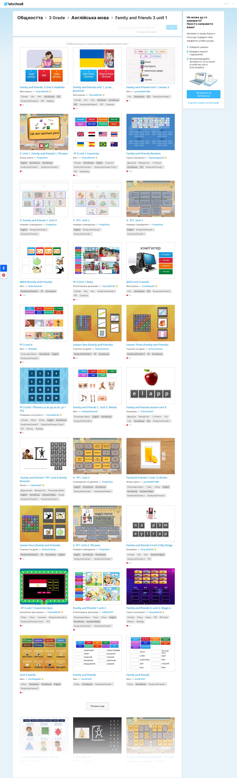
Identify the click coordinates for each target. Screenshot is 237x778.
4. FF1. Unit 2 (81, 477)
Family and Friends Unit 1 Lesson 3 (147, 87)
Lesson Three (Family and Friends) (147, 344)
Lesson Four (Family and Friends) (40, 545)
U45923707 (107, 612)
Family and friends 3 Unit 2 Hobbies (42, 87)
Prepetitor (42, 157)
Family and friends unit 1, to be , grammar (93, 88)
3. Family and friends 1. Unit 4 (38, 220)
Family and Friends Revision (143, 153)
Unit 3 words (28, 675)
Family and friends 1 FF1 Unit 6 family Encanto (43, 479)
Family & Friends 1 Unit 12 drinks (146, 477)
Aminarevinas (35, 286)
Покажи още (97, 706)
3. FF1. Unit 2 (81, 220)
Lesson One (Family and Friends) (93, 344)
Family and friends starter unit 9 (146, 407)
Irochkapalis (148, 286)
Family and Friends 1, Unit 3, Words (95, 407)
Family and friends (84, 675)
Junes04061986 (142, 91)
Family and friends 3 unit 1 (141, 17)
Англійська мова (90, 17)
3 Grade (57, 17)
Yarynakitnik (42, 91)
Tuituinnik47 (147, 411)
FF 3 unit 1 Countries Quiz (36, 608)
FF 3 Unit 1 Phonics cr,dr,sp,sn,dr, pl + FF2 (43, 408)
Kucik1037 (86, 679)
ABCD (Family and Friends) (36, 282)
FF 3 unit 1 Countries (86, 153)
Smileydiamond (89, 411)
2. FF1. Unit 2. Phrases (86, 545)
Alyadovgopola (156, 157)
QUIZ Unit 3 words (137, 282)
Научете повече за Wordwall (203, 102)
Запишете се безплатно (203, 94)
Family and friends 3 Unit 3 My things (149, 545)
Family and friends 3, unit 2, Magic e (148, 608)
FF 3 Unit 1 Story (83, 282)
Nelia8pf (32, 348)
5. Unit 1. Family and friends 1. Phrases (44, 153)
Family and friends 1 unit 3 (90, 608)
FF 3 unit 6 (26, 344)
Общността (30, 17)
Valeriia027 (36, 485)
